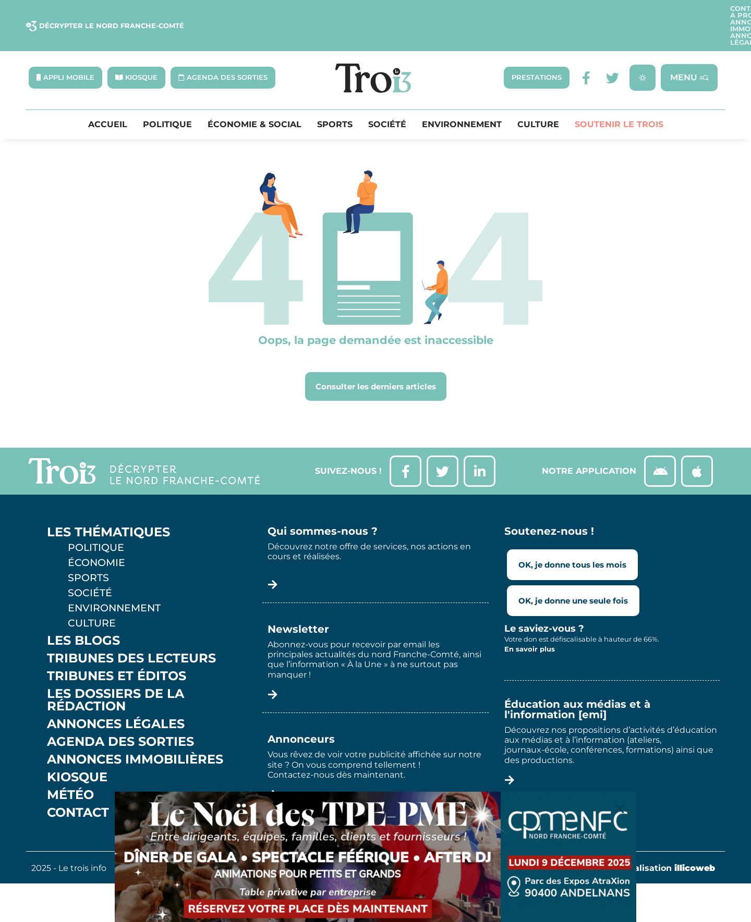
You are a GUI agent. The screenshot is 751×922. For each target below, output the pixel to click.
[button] (619, 808)
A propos (507, 12)
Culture (538, 99)
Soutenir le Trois (619, 99)
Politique (167, 99)
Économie (96, 537)
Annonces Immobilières (585, 12)
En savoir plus (529, 624)
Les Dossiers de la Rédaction (115, 674)
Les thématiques (108, 506)
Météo (70, 769)
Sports (335, 99)
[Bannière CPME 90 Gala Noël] (375, 857)
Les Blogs (83, 615)
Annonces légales (682, 12)
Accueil (107, 99)
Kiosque (77, 751)
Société (387, 99)
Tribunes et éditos (116, 650)
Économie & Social (254, 99)
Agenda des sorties (120, 716)
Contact (460, 12)
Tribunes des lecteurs (131, 632)
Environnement (462, 99)
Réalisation (669, 842)
